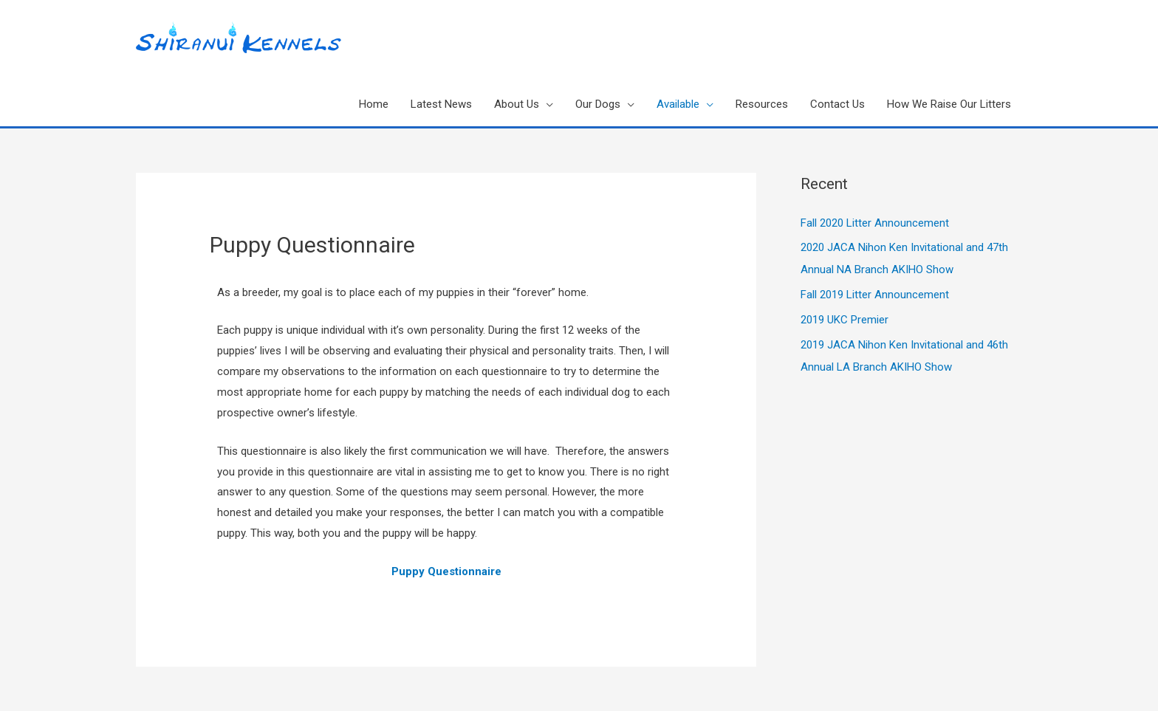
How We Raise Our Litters (949, 104)
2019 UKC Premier (844, 319)
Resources (762, 104)
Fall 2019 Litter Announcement (875, 294)
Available (678, 104)
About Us (516, 104)
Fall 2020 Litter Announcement (875, 223)
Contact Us (837, 104)
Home (373, 104)
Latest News (441, 104)
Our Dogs (597, 104)
